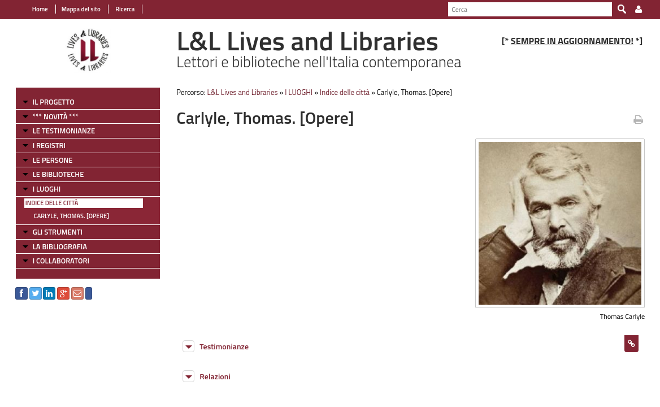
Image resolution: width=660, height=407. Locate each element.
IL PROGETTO (47, 101)
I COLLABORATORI (54, 260)
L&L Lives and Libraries (239, 92)
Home (33, 9)
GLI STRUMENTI (51, 231)
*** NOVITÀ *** (49, 116)
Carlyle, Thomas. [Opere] (64, 215)
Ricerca (117, 9)
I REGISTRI (42, 145)
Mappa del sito (74, 9)
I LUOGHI (40, 188)
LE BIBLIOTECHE (51, 174)
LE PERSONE (46, 160)
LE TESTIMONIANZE (57, 130)
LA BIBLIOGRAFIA (53, 246)
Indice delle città (45, 202)
